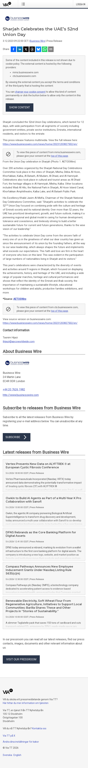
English (17, 755)
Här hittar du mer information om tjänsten (25, 703)
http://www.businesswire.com (21, 395)
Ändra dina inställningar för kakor (21, 741)
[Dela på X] (26, 49)
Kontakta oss (39, 728)
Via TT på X (9, 735)
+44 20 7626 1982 (14, 389)
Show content (19, 107)
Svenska (7, 755)
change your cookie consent (30, 91)
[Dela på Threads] (32, 49)
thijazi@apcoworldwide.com (19, 341)
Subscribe (17, 437)
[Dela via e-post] (51, 49)
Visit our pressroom (21, 659)
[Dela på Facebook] (13, 49)
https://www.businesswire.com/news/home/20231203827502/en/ (40, 144)
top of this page (59, 155)
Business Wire (37, 41)
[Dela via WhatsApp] (44, 49)
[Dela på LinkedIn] (19, 49)
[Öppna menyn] (24, 4)
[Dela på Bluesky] (38, 49)
